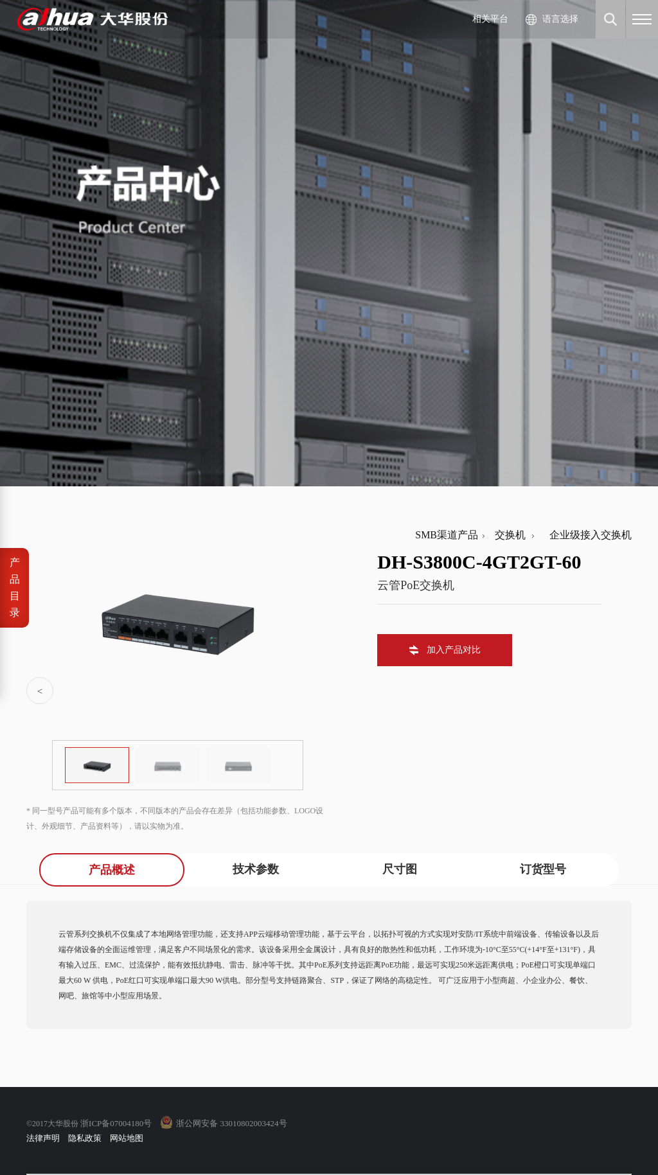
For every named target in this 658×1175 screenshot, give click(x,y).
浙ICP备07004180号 (116, 1123)
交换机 (508, 534)
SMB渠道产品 (446, 534)
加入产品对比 (454, 650)
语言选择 (560, 19)
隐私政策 (85, 1138)
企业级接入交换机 (585, 534)
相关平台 (490, 19)
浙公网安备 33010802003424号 (231, 1123)
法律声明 (43, 1138)
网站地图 (126, 1138)
